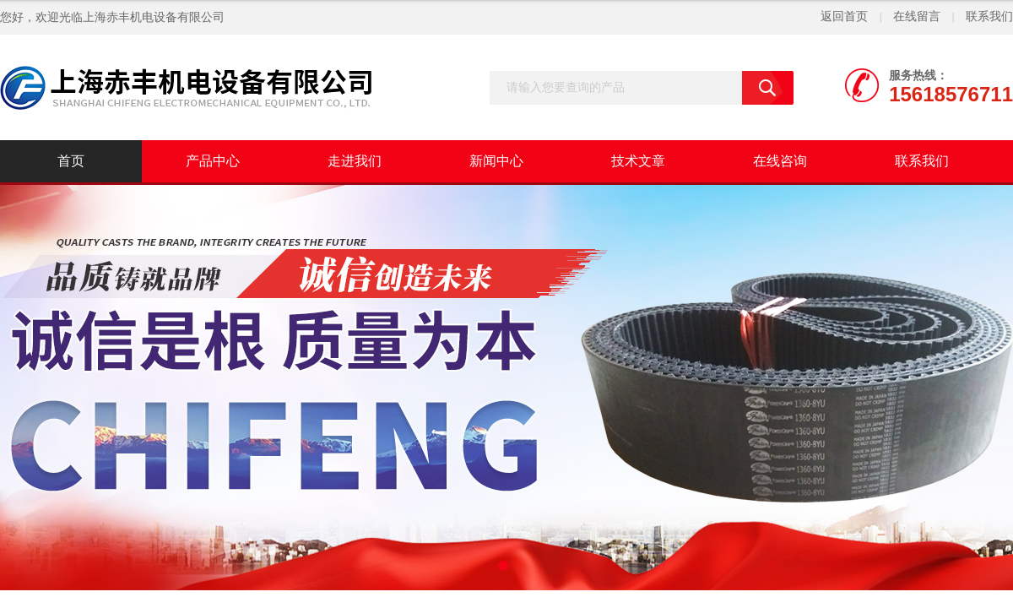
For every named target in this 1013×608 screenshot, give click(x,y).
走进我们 (355, 161)
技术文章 (638, 161)
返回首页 (844, 16)
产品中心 (213, 161)
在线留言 (916, 16)
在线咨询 (780, 161)
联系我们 (989, 16)
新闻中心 (496, 161)
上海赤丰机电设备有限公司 (154, 17)
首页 (70, 161)
